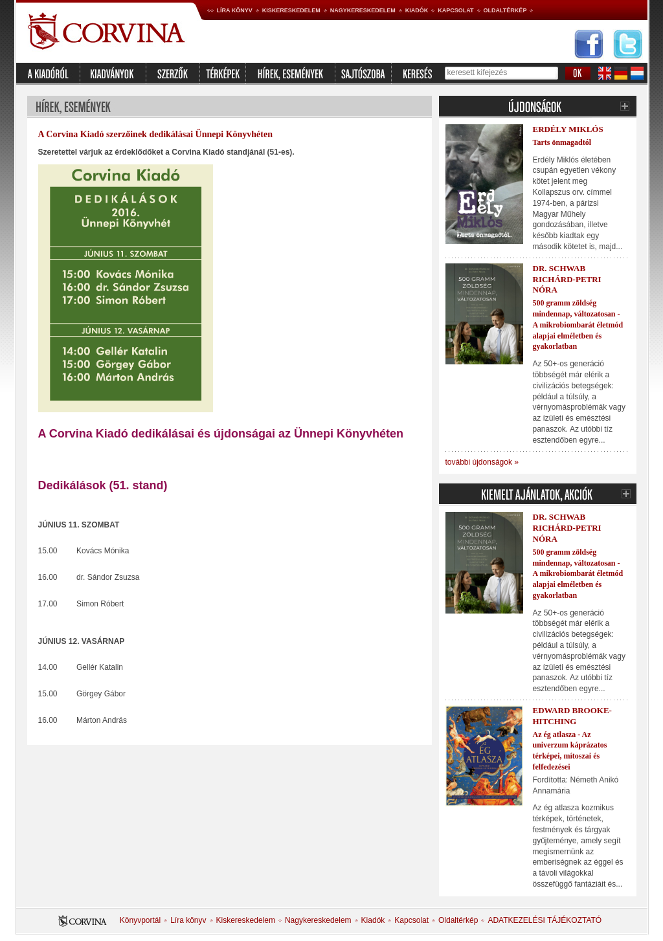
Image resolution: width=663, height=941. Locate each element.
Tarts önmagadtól (562, 142)
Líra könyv (235, 10)
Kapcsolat (455, 10)
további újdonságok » (482, 462)
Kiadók (417, 10)
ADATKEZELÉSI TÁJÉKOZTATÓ (544, 920)
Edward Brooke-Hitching (572, 715)
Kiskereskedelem (291, 10)
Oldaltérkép (505, 10)
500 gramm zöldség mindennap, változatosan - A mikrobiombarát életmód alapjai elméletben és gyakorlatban (578, 324)
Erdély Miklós (568, 129)
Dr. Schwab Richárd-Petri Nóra (567, 279)
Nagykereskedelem (363, 10)
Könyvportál (140, 920)
